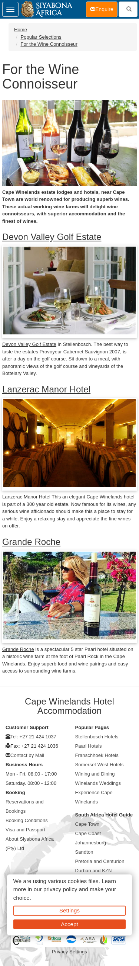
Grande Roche (31, 542)
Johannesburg (90, 842)
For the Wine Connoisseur (48, 44)
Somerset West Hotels (99, 764)
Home (20, 29)
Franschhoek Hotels (97, 755)
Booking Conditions (27, 820)
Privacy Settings (69, 951)
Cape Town (87, 824)
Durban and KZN (93, 870)
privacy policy (60, 889)
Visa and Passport (25, 829)
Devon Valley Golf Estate (51, 237)
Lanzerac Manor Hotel (46, 389)
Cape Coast (88, 833)
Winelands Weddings (98, 783)
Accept (69, 924)
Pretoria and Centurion (100, 861)
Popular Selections (40, 37)
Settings (69, 910)
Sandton (84, 852)
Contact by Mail (27, 755)
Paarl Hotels (88, 746)
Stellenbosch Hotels (97, 736)
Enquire (104, 8)
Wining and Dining (95, 774)
